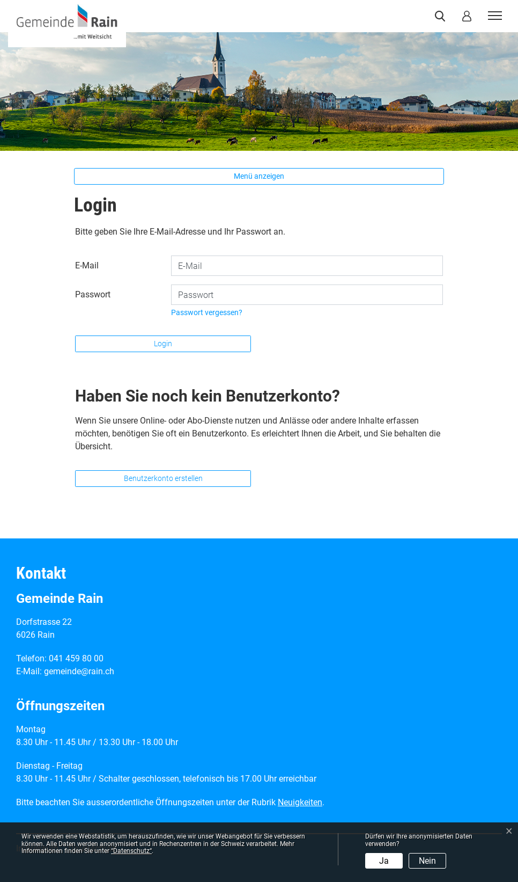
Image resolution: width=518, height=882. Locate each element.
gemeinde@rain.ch (79, 671)
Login (163, 343)
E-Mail (87, 265)
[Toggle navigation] (493, 16)
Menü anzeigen (259, 176)
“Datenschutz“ (131, 851)
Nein (427, 861)
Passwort (92, 294)
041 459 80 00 (76, 658)
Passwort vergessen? (206, 312)
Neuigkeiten (300, 802)
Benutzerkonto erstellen (163, 478)
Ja (384, 861)
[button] (442, 16)
